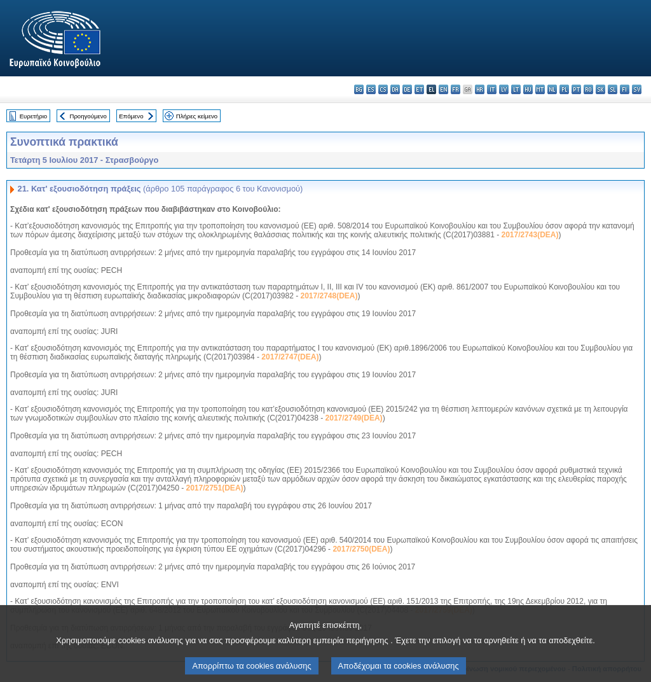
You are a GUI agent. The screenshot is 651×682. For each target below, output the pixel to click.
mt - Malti (540, 89)
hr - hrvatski (479, 89)
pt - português (576, 89)
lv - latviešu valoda (504, 89)
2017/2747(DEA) (290, 356)
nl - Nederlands (552, 89)
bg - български (359, 89)
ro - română (588, 89)
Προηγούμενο (87, 116)
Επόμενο (131, 116)
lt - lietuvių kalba (516, 89)
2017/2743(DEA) (529, 234)
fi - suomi (624, 89)
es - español (371, 89)
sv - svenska (636, 89)
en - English (443, 89)
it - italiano (492, 89)
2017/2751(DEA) (214, 488)
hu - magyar (528, 89)
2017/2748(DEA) (328, 295)
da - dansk (395, 89)
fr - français (455, 89)
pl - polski (564, 89)
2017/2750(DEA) (361, 549)
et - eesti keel (419, 89)
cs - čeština (383, 89)
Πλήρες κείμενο (196, 116)
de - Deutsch (407, 89)
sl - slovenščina (612, 89)
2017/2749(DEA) (354, 418)
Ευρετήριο (33, 116)
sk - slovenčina (600, 89)
